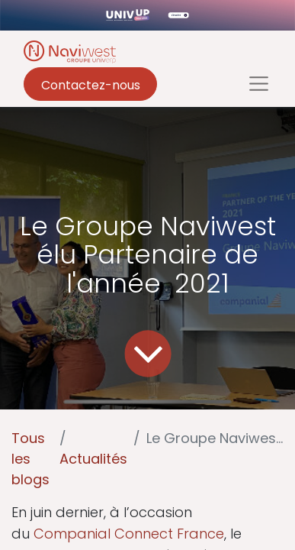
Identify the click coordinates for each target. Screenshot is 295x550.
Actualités (93, 458)
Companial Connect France (129, 533)
